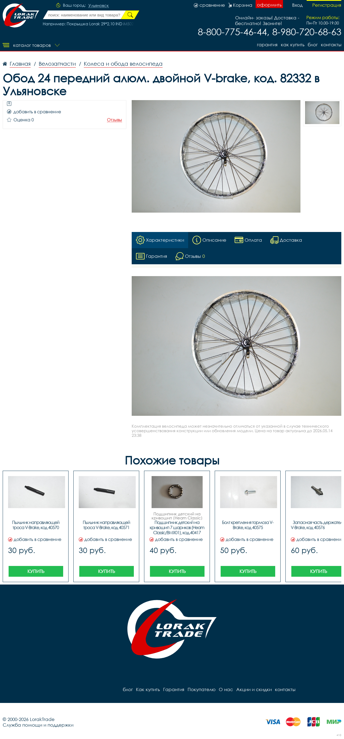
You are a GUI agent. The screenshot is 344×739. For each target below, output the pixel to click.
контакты (331, 44)
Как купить (292, 44)
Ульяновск (98, 5)
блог (313, 44)
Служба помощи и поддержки (38, 725)
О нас (226, 689)
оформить (269, 5)
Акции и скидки (254, 689)
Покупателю (202, 689)
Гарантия (267, 44)
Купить (35, 571)
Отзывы (114, 120)
